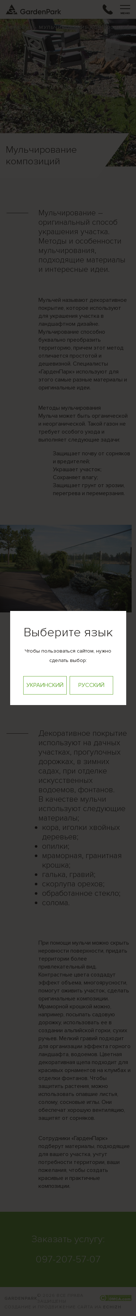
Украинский (44, 685)
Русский (91, 685)
